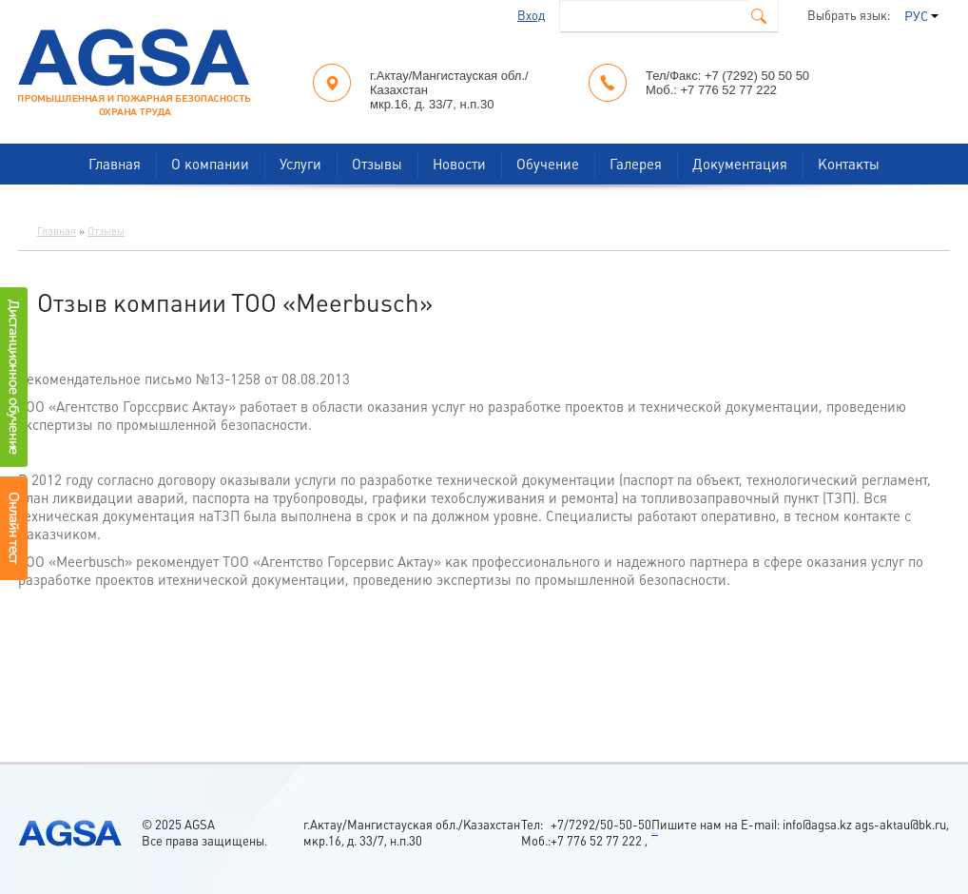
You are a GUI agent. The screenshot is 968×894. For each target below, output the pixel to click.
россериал (654, 833)
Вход (531, 16)
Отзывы (377, 164)
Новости (459, 164)
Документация (739, 164)
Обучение (547, 164)
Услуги (300, 164)
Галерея (636, 164)
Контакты (849, 164)
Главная (114, 164)
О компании (210, 164)
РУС (921, 16)
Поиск (759, 17)
